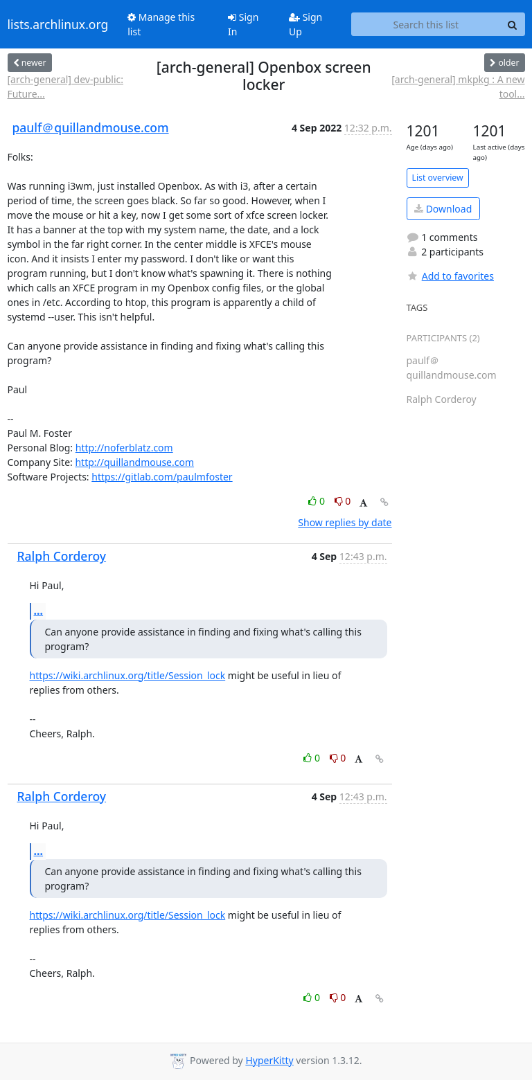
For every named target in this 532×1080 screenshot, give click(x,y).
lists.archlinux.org (58, 24)
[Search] (512, 24)
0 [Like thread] (317, 500)
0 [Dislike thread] (343, 500)
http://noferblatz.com (124, 447)
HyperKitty (269, 1060)
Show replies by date (344, 522)
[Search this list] (425, 24)
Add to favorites (450, 275)
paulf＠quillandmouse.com (90, 127)
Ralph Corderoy (62, 556)
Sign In (243, 24)
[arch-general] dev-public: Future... (66, 86)
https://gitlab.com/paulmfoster (161, 476)
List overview (437, 177)
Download (443, 208)
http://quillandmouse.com (134, 462)
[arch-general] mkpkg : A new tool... (457, 86)
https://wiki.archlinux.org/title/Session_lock (128, 675)
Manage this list (161, 24)
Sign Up (305, 24)
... (39, 610)
